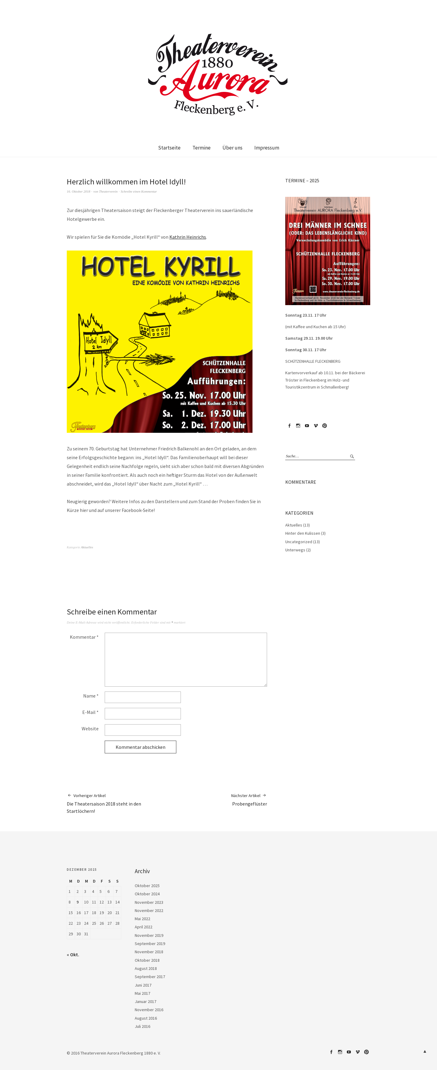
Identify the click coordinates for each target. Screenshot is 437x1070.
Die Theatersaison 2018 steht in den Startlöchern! (117, 803)
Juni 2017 (143, 985)
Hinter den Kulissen (302, 533)
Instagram (298, 425)
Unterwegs (295, 550)
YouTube (306, 425)
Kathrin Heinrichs (187, 237)
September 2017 (150, 976)
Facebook (289, 425)
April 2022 (143, 927)
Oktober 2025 (147, 885)
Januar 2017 (145, 1001)
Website (90, 728)
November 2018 (149, 951)
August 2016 (146, 1018)
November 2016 (149, 1009)
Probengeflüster (249, 799)
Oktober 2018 (147, 960)
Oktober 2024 (147, 894)
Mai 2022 (142, 918)
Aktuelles (87, 547)
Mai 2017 (142, 993)
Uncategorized (298, 541)
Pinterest (324, 425)
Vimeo (315, 425)
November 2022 (149, 910)
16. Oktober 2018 (78, 191)
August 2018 (146, 968)
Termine (201, 147)
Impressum (266, 147)
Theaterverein (108, 191)
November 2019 (149, 935)
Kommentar (84, 637)
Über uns (232, 147)
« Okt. (73, 954)
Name (91, 696)
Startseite (169, 147)
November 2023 (149, 902)
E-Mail (90, 712)
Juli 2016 (142, 1026)
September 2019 (150, 943)
